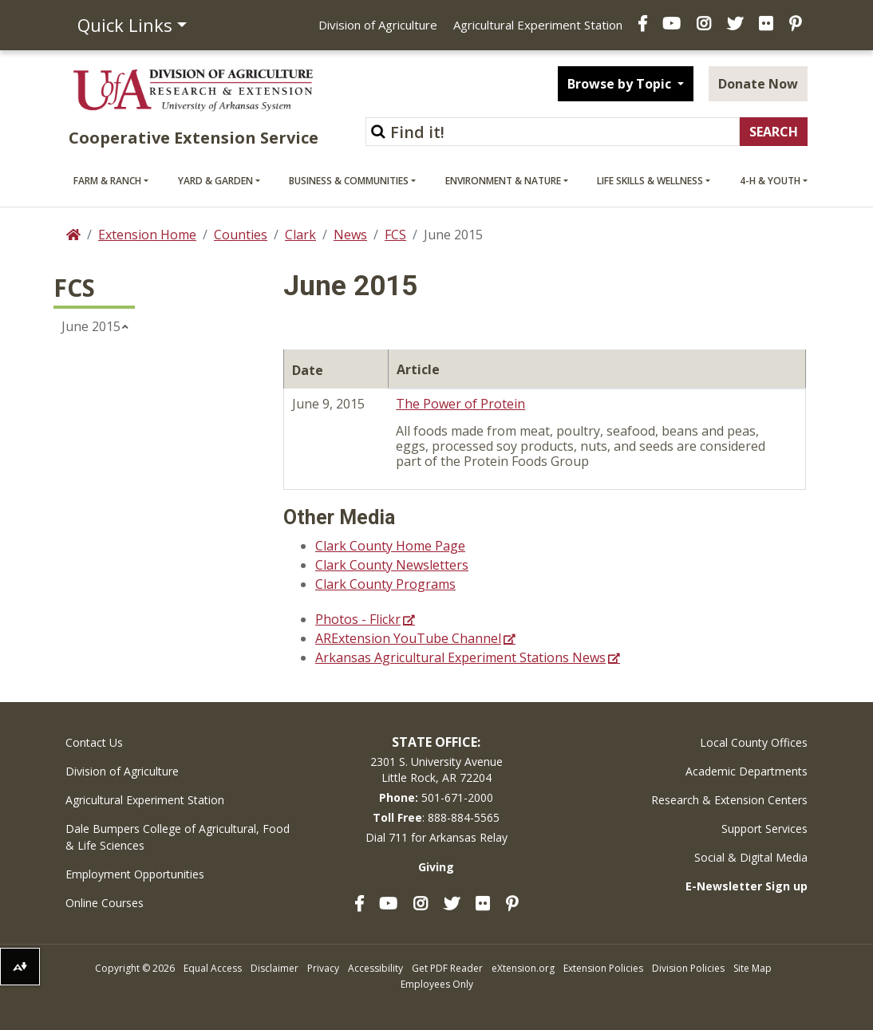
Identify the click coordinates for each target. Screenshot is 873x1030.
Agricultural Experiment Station (537, 25)
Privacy (323, 968)
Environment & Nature (503, 180)
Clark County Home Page (390, 545)
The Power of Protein (460, 403)
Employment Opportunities (134, 874)
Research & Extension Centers (729, 799)
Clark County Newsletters (391, 565)
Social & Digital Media (751, 857)
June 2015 (90, 326)
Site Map (752, 968)
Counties (240, 234)
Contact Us (94, 742)
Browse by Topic (620, 84)
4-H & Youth (770, 180)
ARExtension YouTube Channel (408, 638)
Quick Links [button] (124, 25)
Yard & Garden (215, 180)
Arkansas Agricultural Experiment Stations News (460, 657)
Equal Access (213, 968)
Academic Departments (746, 771)
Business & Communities (349, 180)
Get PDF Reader (447, 968)
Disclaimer (274, 968)
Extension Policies (603, 968)
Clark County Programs (385, 584)
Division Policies (688, 968)
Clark (300, 234)
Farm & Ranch (107, 180)
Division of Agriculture (377, 25)
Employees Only (437, 984)
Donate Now (758, 84)
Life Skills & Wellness (650, 180)
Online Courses (104, 902)
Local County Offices (754, 742)
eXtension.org (523, 968)
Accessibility (375, 968)
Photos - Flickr (358, 619)
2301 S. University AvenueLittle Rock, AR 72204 (436, 769)
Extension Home (147, 234)
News (350, 234)
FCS (395, 234)
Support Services (764, 828)
